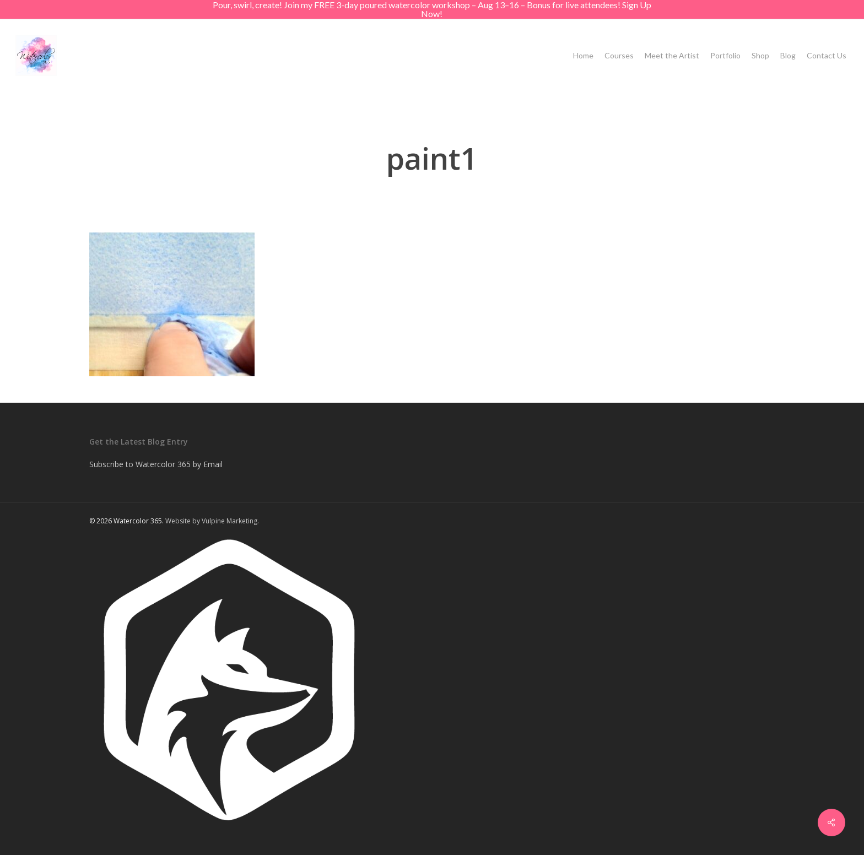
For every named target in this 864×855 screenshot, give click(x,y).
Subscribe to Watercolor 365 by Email (156, 464)
